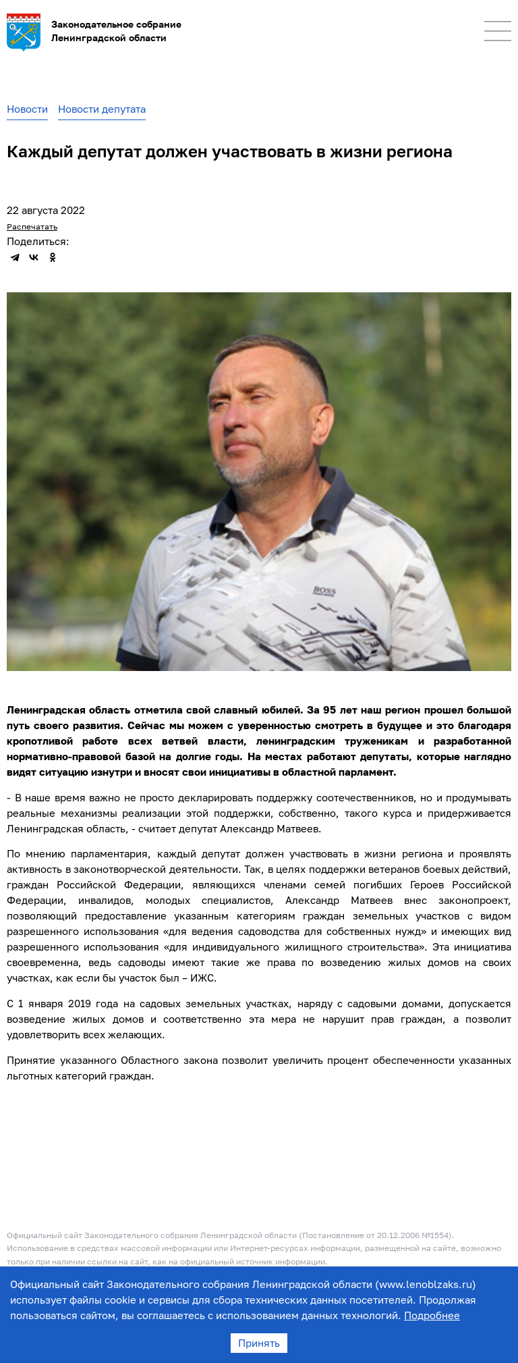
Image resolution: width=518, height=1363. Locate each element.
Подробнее (432, 1315)
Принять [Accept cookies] (259, 1343)
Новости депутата (102, 109)
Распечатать (32, 226)
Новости (27, 109)
